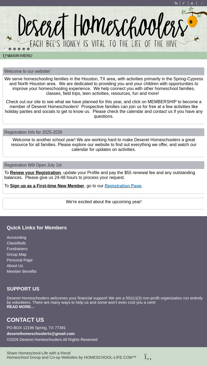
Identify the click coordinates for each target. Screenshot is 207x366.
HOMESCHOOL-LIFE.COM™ (110, 357)
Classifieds (16, 243)
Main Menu (17, 55)
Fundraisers (17, 249)
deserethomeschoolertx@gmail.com (41, 334)
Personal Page (20, 260)
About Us (15, 266)
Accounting (16, 237)
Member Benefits (22, 271)
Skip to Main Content (121, 339)
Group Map (16, 254)
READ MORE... (20, 307)
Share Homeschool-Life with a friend (38, 353)
